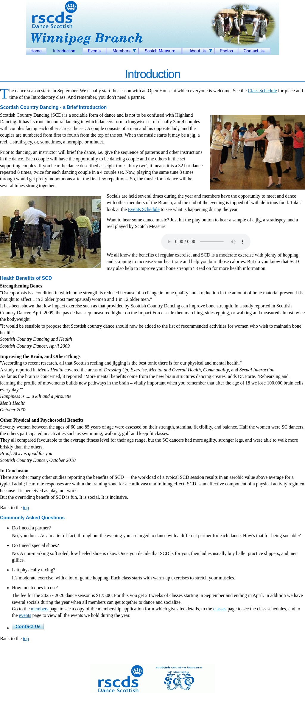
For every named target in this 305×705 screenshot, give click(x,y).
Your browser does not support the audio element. (205, 242)
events (25, 615)
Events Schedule (144, 209)
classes (219, 608)
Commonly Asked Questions (32, 517)
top (26, 507)
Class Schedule (262, 90)
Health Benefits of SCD (26, 278)
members (40, 608)
